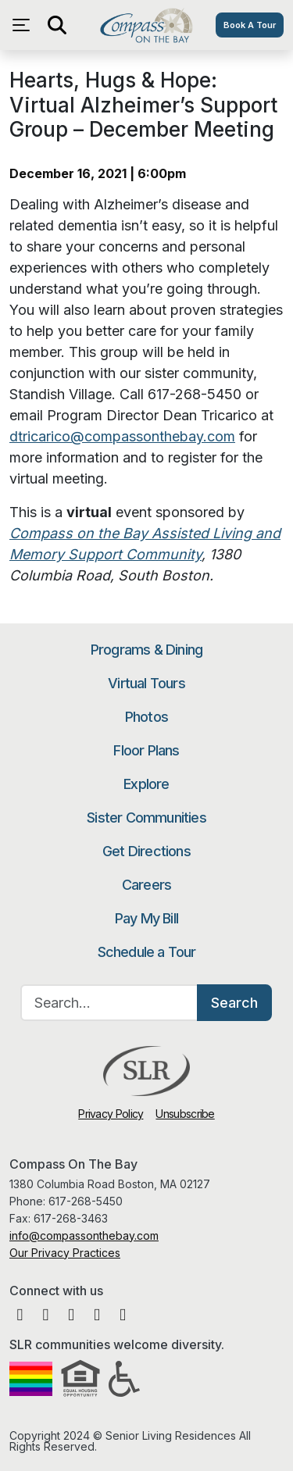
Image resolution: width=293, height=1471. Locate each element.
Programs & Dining (146, 649)
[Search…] (109, 1002)
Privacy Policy (110, 1113)
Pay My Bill (146, 918)
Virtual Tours (146, 683)
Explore (146, 784)
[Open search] (56, 25)
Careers (146, 885)
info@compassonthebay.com (84, 1235)
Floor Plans (146, 750)
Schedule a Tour (147, 952)
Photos (146, 717)
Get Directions (146, 851)
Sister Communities (146, 817)
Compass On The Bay (146, 25)
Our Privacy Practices (64, 1252)
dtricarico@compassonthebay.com (122, 436)
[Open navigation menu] (25, 25)
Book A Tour (249, 25)
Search (234, 1002)
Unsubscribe (184, 1113)
